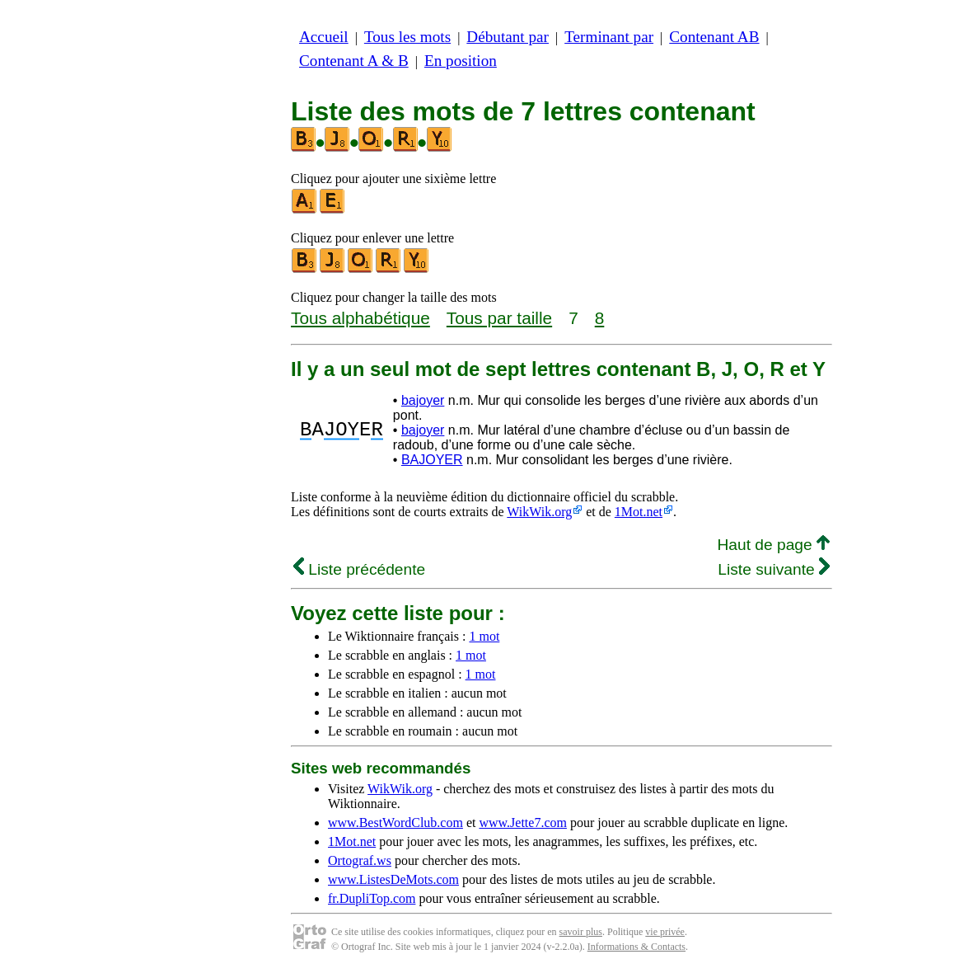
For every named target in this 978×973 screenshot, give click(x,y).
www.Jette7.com (523, 823)
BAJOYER (432, 460)
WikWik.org (539, 512)
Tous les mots (407, 36)
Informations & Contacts (636, 946)
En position (460, 60)
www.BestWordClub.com (395, 823)
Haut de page (773, 544)
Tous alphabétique (360, 317)
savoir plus (580, 932)
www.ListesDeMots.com (393, 879)
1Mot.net (638, 512)
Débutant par (507, 36)
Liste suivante (774, 569)
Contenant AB (714, 36)
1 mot (484, 636)
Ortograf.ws (359, 860)
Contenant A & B (354, 60)
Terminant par (608, 36)
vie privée (665, 932)
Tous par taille (499, 317)
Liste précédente (359, 569)
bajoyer (422, 400)
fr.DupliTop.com (371, 898)
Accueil (324, 36)
